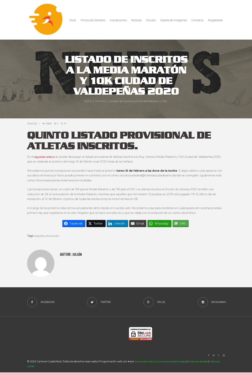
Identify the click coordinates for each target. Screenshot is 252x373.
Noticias (100, 101)
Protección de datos (202, 362)
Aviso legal (184, 362)
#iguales (39, 236)
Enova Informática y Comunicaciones (155, 362)
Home (87, 101)
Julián (77, 254)
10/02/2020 (32, 123)
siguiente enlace (45, 156)
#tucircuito (54, 236)
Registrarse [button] (215, 20)
